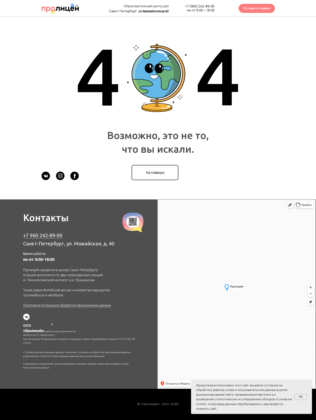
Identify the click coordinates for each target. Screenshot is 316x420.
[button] (257, 8)
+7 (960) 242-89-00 (199, 6)
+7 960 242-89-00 (42, 235)
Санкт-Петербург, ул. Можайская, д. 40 (68, 243)
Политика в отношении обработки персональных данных (67, 305)
